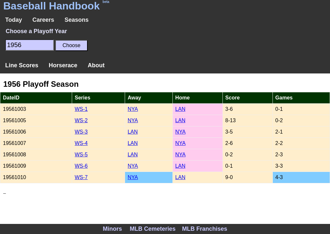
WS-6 (81, 166)
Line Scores (21, 65)
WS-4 (81, 143)
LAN (180, 109)
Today (13, 20)
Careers (43, 20)
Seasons (77, 20)
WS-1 (81, 109)
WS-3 (81, 132)
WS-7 (81, 177)
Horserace (63, 65)
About (96, 65)
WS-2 (81, 120)
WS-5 (81, 154)
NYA (133, 109)
